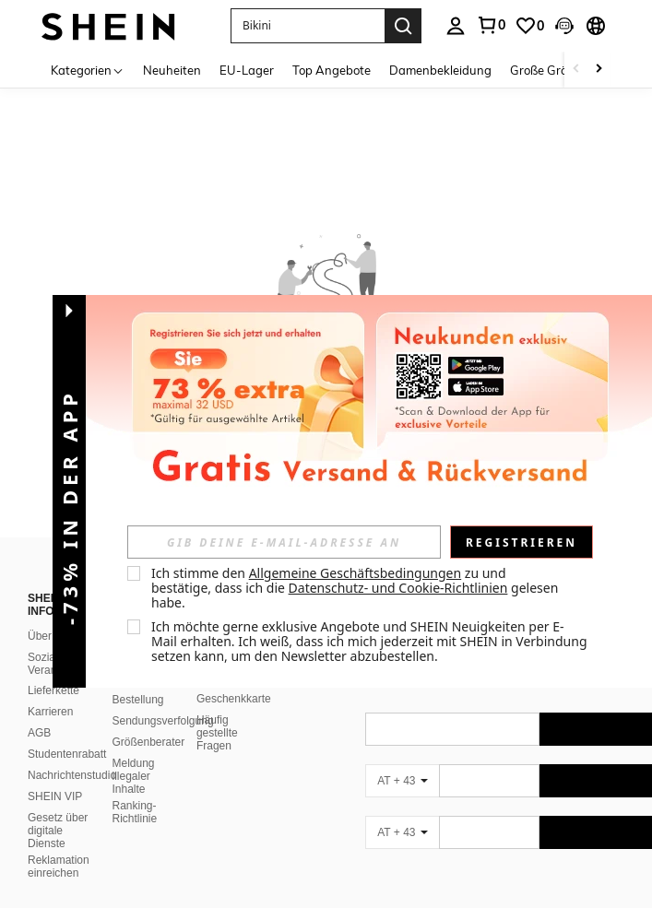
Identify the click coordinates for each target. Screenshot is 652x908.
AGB (39, 732)
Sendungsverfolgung (162, 720)
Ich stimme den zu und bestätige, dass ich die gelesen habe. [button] (356, 587)
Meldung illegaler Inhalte (133, 776)
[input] (284, 542)
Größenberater (148, 742)
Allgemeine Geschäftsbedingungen (355, 573)
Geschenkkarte (233, 698)
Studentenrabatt (67, 754)
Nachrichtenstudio (72, 775)
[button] (308, 25)
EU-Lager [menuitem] (246, 70)
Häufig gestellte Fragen (217, 732)
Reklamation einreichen (58, 866)
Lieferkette (53, 690)
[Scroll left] (576, 70)
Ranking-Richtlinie (134, 812)
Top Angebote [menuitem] (331, 70)
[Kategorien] (87, 70)
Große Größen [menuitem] (549, 70)
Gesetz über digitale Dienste (58, 830)
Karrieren (50, 711)
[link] (490, 25)
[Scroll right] (598, 70)
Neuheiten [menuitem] (172, 70)
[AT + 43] (402, 780)
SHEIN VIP (55, 796)
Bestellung (137, 699)
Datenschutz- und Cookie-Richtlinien (398, 587)
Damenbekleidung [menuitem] (440, 70)
